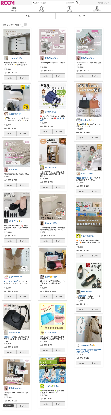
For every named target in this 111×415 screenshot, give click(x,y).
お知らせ (69, 8)
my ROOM (97, 8)
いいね (24, 78)
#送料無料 (82, 296)
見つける (42, 8)
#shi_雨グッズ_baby (88, 351)
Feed (14, 8)
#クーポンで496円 (11, 281)
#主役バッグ (9, 337)
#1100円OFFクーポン (84, 178)
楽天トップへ (104, 2)
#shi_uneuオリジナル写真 (86, 350)
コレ (11, 78)
